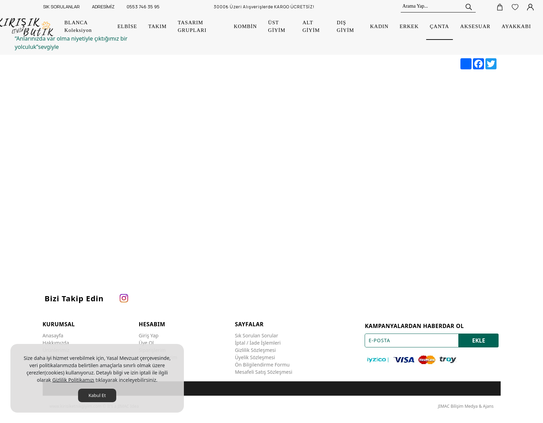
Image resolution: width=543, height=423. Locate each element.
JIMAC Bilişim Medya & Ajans (465, 406)
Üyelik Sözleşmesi (255, 357)
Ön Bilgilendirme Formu (262, 364)
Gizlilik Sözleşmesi (255, 350)
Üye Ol (146, 342)
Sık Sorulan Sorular (256, 335)
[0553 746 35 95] (142, 6)
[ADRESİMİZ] (102, 6)
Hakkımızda (56, 342)
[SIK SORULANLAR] (60, 6)
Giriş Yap (149, 335)
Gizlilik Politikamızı (73, 380)
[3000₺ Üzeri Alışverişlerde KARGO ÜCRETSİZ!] (266, 7)
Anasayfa (53, 335)
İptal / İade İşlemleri (258, 342)
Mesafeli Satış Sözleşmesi (263, 372)
